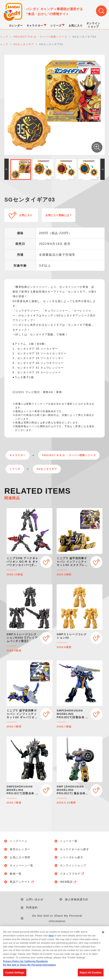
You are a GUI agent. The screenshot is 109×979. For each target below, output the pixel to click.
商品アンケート (22, 881)
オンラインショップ (73, 865)
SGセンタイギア (47, 469)
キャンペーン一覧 (21, 865)
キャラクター (17, 455)
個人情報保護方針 (76, 899)
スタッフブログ (72, 873)
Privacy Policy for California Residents (25, 963)
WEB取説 (68, 881)
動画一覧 (15, 873)
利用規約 (32, 907)
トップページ (18, 841)
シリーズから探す (71, 857)
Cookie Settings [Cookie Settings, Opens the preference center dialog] (14, 974)
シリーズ (14, 469)
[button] (6, 169)
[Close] (103, 934)
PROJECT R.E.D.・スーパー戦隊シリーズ (69, 455)
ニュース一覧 (68, 841)
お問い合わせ (35, 899)
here (51, 937)
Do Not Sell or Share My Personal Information (57, 918)
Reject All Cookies (90, 974)
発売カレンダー (20, 849)
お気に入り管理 (20, 857)
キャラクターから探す (74, 849)
